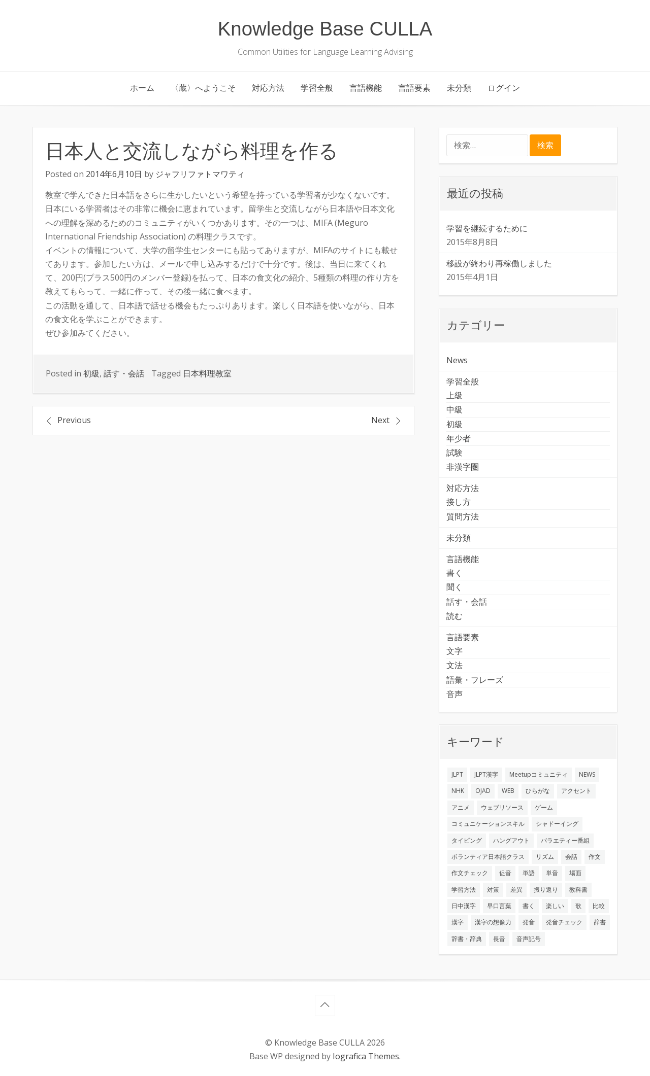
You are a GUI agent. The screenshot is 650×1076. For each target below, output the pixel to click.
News (457, 360)
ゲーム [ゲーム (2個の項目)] (544, 807)
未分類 (459, 87)
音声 (454, 694)
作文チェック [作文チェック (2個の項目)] (469, 873)
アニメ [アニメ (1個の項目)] (460, 807)
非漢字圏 (462, 466)
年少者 (458, 438)
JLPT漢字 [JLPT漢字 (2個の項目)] (486, 774)
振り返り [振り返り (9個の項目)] (546, 889)
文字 (454, 650)
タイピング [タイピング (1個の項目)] (466, 840)
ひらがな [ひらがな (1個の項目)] (538, 790)
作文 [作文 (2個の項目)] (595, 856)
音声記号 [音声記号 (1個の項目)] (528, 938)
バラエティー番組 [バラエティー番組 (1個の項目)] (565, 840)
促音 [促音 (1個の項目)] (505, 873)
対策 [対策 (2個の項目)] (493, 889)
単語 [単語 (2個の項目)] (529, 873)
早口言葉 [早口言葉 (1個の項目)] (499, 905)
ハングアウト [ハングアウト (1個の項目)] (511, 840)
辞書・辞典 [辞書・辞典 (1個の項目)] (466, 938)
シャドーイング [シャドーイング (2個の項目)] (557, 823)
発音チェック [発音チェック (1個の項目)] (564, 922)
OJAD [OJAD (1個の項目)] (483, 790)
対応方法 (268, 87)
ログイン (504, 87)
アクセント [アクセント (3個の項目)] (576, 790)
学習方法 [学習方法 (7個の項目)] (463, 889)
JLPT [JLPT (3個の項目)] (457, 774)
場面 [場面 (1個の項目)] (575, 873)
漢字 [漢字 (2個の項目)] (457, 922)
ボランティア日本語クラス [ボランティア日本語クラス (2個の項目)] (488, 856)
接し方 (458, 501)
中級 (454, 409)
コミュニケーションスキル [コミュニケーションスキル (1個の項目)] (488, 823)
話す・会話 (124, 373)
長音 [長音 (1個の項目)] (499, 938)
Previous (74, 420)
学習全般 (317, 87)
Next (380, 420)
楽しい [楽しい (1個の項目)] (555, 905)
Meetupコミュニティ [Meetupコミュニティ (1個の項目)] (538, 774)
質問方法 (462, 516)
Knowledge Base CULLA (325, 29)
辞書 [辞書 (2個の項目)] (600, 922)
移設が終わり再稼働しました (499, 263)
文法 (454, 665)
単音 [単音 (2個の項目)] (552, 873)
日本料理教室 (207, 373)
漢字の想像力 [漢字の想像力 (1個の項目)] (493, 922)
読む (454, 615)
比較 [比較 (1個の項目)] (599, 905)
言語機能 (365, 87)
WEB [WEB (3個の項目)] (508, 790)
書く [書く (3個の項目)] (529, 905)
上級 (454, 395)
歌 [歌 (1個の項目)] (578, 905)
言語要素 (414, 87)
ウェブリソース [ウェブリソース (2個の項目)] (502, 807)
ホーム (142, 87)
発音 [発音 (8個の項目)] (529, 922)
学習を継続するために (487, 228)
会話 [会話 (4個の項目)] (571, 856)
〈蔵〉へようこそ (203, 87)
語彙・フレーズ (474, 679)
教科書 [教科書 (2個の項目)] (578, 889)
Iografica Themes (366, 1056)
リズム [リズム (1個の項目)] (545, 856)
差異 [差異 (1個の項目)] (516, 889)
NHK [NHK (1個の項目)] (457, 790)
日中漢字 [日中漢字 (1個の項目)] (463, 905)
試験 (454, 452)
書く (454, 572)
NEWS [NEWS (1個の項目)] (587, 774)
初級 (91, 373)
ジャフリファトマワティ (200, 174)
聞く (454, 587)
